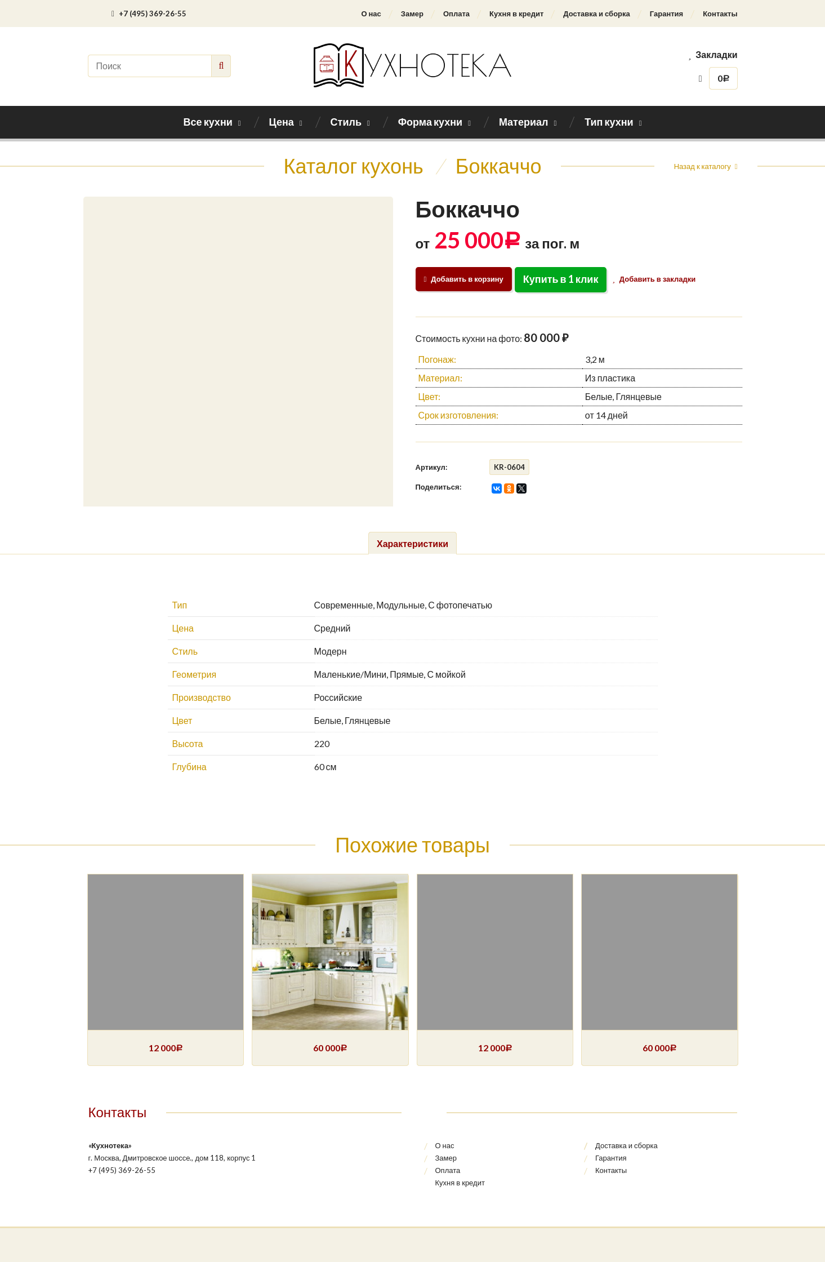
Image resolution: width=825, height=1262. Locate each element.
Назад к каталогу (702, 166)
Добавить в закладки (656, 278)
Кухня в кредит (516, 13)
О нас (371, 13)
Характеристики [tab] (412, 543)
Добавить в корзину (463, 278)
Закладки (713, 54)
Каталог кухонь (353, 165)
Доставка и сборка (596, 13)
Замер (412, 13)
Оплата (456, 13)
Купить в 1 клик (561, 279)
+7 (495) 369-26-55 (149, 13)
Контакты (720, 13)
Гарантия (666, 13)
